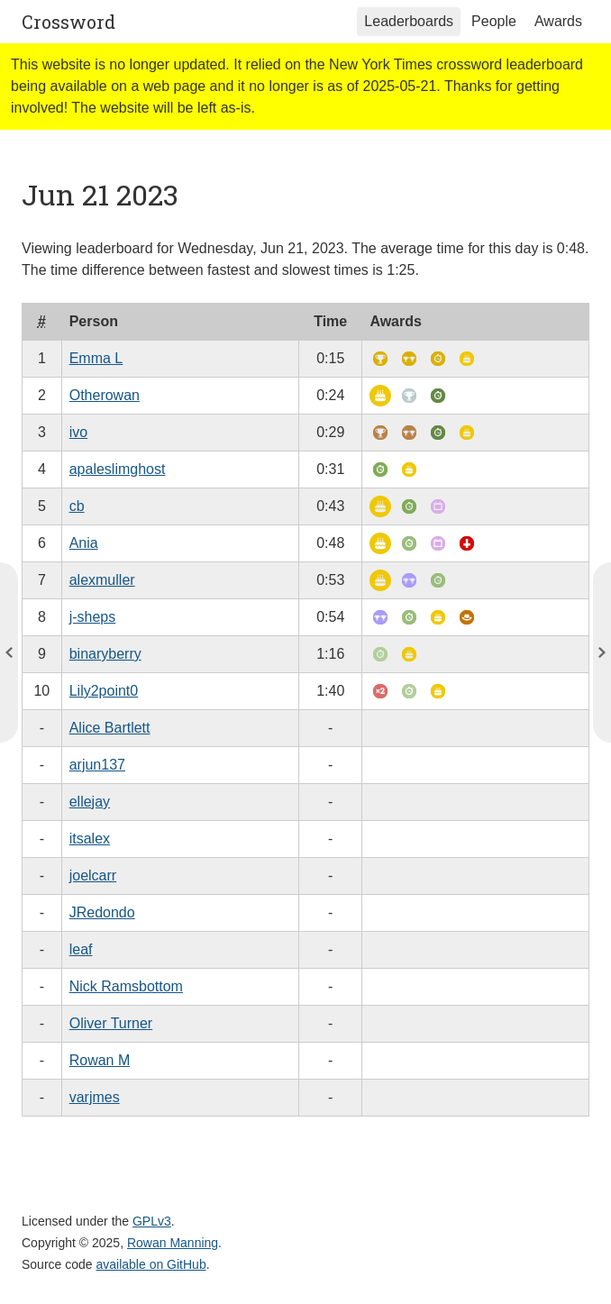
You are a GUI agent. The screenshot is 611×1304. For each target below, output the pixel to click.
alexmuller (102, 580)
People (493, 21)
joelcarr (92, 875)
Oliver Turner (110, 1023)
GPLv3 (151, 1221)
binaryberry (105, 653)
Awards (558, 21)
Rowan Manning (172, 1243)
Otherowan (104, 395)
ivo (78, 432)
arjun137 (97, 764)
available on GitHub (151, 1264)
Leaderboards (408, 21)
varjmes (94, 1097)
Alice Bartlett (109, 727)
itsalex (89, 838)
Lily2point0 (104, 690)
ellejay (89, 801)
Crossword (68, 21)
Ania (83, 543)
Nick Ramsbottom (126, 986)
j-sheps (92, 617)
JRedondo (102, 912)
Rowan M (100, 1060)
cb (77, 506)
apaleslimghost (117, 469)
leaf (81, 949)
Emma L (96, 358)
